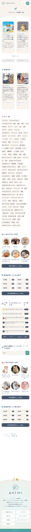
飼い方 (21, 194)
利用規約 (8, 520)
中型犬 (4, 179)
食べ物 (22, 207)
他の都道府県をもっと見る (15, 293)
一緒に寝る (20, 163)
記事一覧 (13, 434)
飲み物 (11, 182)
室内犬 (10, 154)
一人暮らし (23, 139)
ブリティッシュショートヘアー (25, 372)
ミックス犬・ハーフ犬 (15, 304)
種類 (24, 154)
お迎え (19, 157)
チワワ (24, 148)
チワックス (14, 132)
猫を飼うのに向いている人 (8, 194)
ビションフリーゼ (6, 219)
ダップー (10, 126)
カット (16, 126)
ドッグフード (15, 142)
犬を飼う (4, 142)
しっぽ (10, 207)
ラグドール (25, 386)
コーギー (4, 207)
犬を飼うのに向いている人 (8, 185)
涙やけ (21, 200)
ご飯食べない (5, 213)
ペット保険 (16, 151)
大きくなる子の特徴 (21, 203)
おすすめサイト (6, 132)
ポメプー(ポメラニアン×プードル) (16, 327)
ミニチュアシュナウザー (25, 256)
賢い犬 (16, 182)
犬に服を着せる (6, 222)
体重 (25, 188)
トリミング (25, 157)
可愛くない (15, 200)
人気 (20, 182)
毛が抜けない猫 (12, 216)
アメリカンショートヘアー (6, 387)
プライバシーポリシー (23, 516)
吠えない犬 (20, 179)
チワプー (26, 132)
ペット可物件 (5, 148)
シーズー (4, 200)
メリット (24, 166)
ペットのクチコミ (22, 512)
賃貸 (15, 157)
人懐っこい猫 (21, 216)
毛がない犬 (9, 188)
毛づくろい (16, 207)
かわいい (10, 129)
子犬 (22, 142)
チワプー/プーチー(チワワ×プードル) (16, 318)
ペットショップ (14, 145)
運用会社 (8, 524)
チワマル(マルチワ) (7, 123)
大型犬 (26, 179)
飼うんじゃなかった (7, 157)
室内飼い (15, 154)
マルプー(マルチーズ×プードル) (16, 309)
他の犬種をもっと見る (15, 266)
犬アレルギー (11, 173)
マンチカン (15, 370)
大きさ (19, 136)
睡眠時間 (14, 163)
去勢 (19, 219)
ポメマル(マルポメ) (14, 120)
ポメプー (4, 129)
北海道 (8, 279)
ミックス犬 (5, 139)
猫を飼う (12, 203)
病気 (18, 123)
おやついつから (16, 225)
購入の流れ (22, 145)
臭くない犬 (19, 173)
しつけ (27, 123)
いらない (4, 154)
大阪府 (23, 284)
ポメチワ (4, 136)
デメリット (17, 129)
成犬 (24, 126)
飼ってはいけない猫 (20, 213)
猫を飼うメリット (19, 210)
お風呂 (13, 176)
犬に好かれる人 (6, 176)
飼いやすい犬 (5, 145)
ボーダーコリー (12, 136)
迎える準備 (18, 148)
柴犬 (25, 242)
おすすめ (16, 139)
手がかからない (12, 170)
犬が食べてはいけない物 (15, 160)
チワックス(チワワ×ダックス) (16, 314)
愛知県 (8, 284)
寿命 (22, 123)
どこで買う (24, 176)
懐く (3, 188)
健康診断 (9, 151)
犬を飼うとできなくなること (9, 166)
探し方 (12, 148)
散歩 (20, 154)
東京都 (23, 279)
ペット (11, 139)
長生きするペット (21, 185)
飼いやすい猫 (5, 203)
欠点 (18, 222)
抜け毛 (20, 132)
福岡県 (8, 288)
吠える (12, 213)
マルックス (5, 120)
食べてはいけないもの (7, 210)
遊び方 (14, 179)
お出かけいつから (6, 225)
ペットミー (6, 434)
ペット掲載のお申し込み (8, 512)
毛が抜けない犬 (6, 163)
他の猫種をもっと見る (15, 397)
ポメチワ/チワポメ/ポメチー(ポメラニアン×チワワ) (16, 322)
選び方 (4, 151)
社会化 (14, 219)
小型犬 (9, 179)
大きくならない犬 (6, 191)
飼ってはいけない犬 (22, 170)
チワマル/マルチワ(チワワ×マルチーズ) (16, 331)
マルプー (4, 170)
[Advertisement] (15, 454)
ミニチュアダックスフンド (16, 197)
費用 (9, 142)
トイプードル (16, 188)
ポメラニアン (16, 191)
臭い (20, 126)
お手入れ (4, 126)
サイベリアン (15, 386)
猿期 (22, 191)
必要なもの (5, 182)
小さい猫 (4, 216)
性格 (14, 123)
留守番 (18, 176)
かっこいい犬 (5, 197)
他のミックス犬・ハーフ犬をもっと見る (16, 337)
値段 (19, 166)
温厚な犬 (4, 173)
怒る (6, 160)
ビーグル (25, 136)
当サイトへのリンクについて (22, 520)
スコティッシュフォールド (6, 371)
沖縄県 (23, 288)
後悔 (9, 200)
